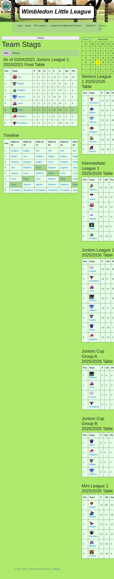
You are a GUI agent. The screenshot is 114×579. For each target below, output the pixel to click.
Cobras (92, 556)
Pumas (92, 271)
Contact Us (102, 27)
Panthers (93, 536)
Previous (86, 39)
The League (39, 25)
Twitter (28, 26)
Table (6, 53)
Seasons (90, 25)
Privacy (56, 569)
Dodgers (93, 238)
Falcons (93, 300)
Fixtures (15, 53)
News (20, 26)
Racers (92, 151)
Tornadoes (94, 281)
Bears (92, 329)
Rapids (92, 219)
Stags (92, 228)
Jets (91, 209)
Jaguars (93, 310)
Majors (92, 112)
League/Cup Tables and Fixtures (65, 25)
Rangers (93, 132)
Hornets (93, 141)
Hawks (92, 526)
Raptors (93, 189)
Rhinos (92, 546)
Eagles (92, 320)
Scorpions (94, 103)
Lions (91, 291)
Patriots (92, 122)
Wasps (92, 507)
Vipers (92, 199)
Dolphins (93, 339)
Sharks (92, 517)
